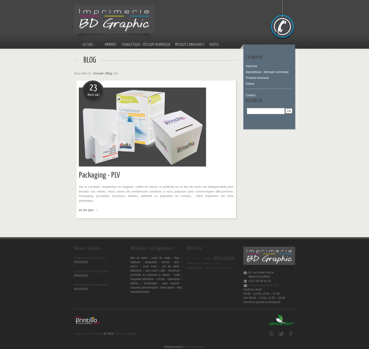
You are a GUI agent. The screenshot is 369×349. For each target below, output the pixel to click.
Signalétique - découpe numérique (145, 45)
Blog (109, 73)
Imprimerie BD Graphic (88, 333)
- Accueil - (88, 45)
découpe (224, 258)
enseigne (217, 263)
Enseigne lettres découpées (91, 284)
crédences (197, 258)
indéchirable (193, 263)
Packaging (207, 258)
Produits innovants (190, 45)
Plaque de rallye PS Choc (90, 258)
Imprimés (111, 45)
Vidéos (214, 45)
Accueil (98, 73)
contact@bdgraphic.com (263, 285)
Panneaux (206, 263)
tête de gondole (216, 268)
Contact (250, 95)
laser (189, 258)
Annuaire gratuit (195, 347)
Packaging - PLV (99, 175)
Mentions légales (126, 333)
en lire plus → (88, 210)
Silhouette (228, 268)
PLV (206, 268)
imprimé (194, 267)
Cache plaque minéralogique (92, 271)
